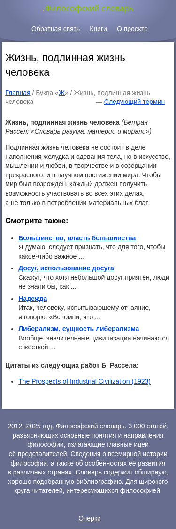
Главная (17, 92)
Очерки (89, 518)
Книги (98, 28)
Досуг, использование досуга (66, 268)
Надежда (32, 298)
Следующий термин (134, 101)
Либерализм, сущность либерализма (78, 328)
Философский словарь (89, 8)
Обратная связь (55, 28)
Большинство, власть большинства (77, 238)
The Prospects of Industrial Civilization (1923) (84, 381)
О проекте (132, 28)
